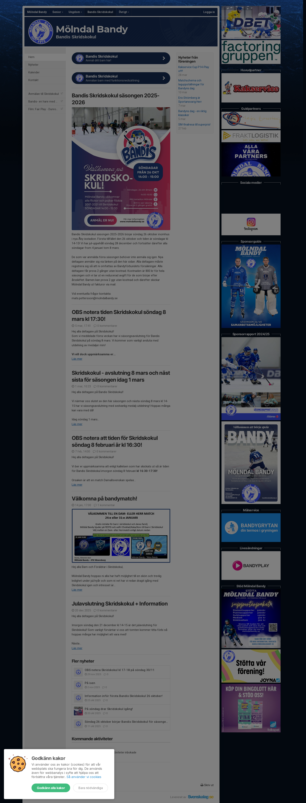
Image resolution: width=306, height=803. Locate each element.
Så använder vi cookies (83, 777)
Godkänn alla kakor (51, 788)
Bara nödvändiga (90, 788)
